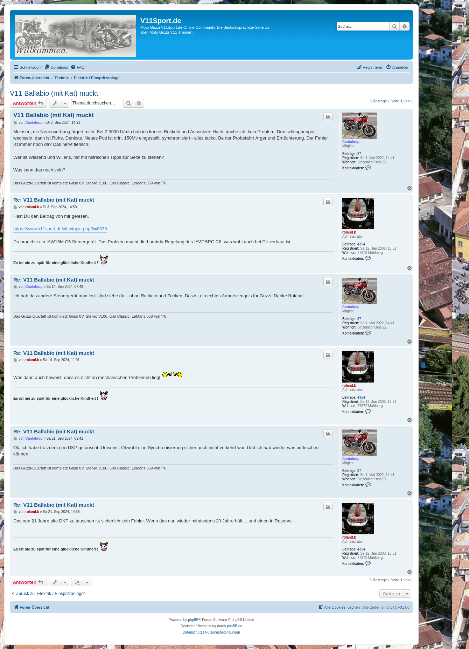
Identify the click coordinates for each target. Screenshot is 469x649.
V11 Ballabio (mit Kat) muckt (54, 93)
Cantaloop (350, 142)
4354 (361, 244)
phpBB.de (234, 626)
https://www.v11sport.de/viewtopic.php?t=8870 (60, 228)
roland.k (349, 232)
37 (359, 154)
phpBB (193, 620)
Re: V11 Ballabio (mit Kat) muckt (53, 200)
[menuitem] (56, 67)
